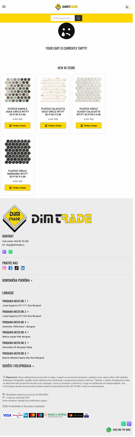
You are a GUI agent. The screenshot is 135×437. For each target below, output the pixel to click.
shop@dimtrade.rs (13, 245)
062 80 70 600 (73, 386)
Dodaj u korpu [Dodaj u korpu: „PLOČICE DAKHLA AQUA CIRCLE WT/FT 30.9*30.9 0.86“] (19, 125)
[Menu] (6, 7)
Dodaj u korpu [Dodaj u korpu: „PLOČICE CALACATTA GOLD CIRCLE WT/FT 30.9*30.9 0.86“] (54, 125)
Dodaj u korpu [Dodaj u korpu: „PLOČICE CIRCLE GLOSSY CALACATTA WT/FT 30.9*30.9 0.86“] (90, 125)
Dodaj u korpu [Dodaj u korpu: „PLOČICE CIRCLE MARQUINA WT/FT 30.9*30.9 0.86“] (19, 188)
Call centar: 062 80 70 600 (15, 241)
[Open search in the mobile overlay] (66, 18)
